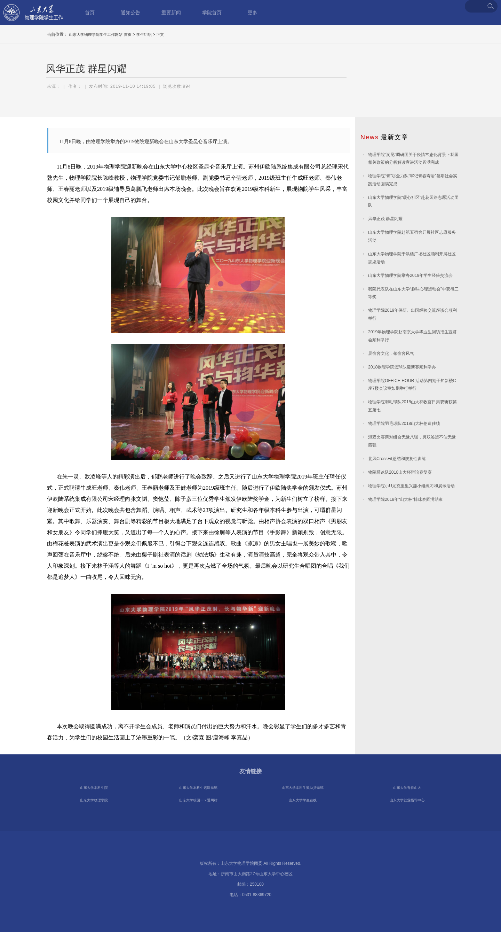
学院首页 (212, 12)
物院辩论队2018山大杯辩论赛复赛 (400, 472)
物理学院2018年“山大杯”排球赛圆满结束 (405, 499)
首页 (90, 12)
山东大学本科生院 (94, 788)
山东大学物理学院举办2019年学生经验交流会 (410, 275)
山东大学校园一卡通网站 (198, 800)
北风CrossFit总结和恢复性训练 (397, 458)
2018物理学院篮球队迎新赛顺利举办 (402, 367)
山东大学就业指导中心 (407, 800)
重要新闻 (171, 12)
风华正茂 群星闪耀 (385, 218)
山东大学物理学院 (94, 800)
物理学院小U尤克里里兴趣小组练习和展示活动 (411, 485)
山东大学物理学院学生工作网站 (33, 12)
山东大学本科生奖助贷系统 (303, 788)
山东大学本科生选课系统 (198, 788)
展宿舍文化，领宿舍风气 (391, 353)
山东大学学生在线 (303, 800)
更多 (252, 12)
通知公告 (130, 12)
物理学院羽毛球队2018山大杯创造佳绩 (404, 423)
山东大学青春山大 (407, 788)
